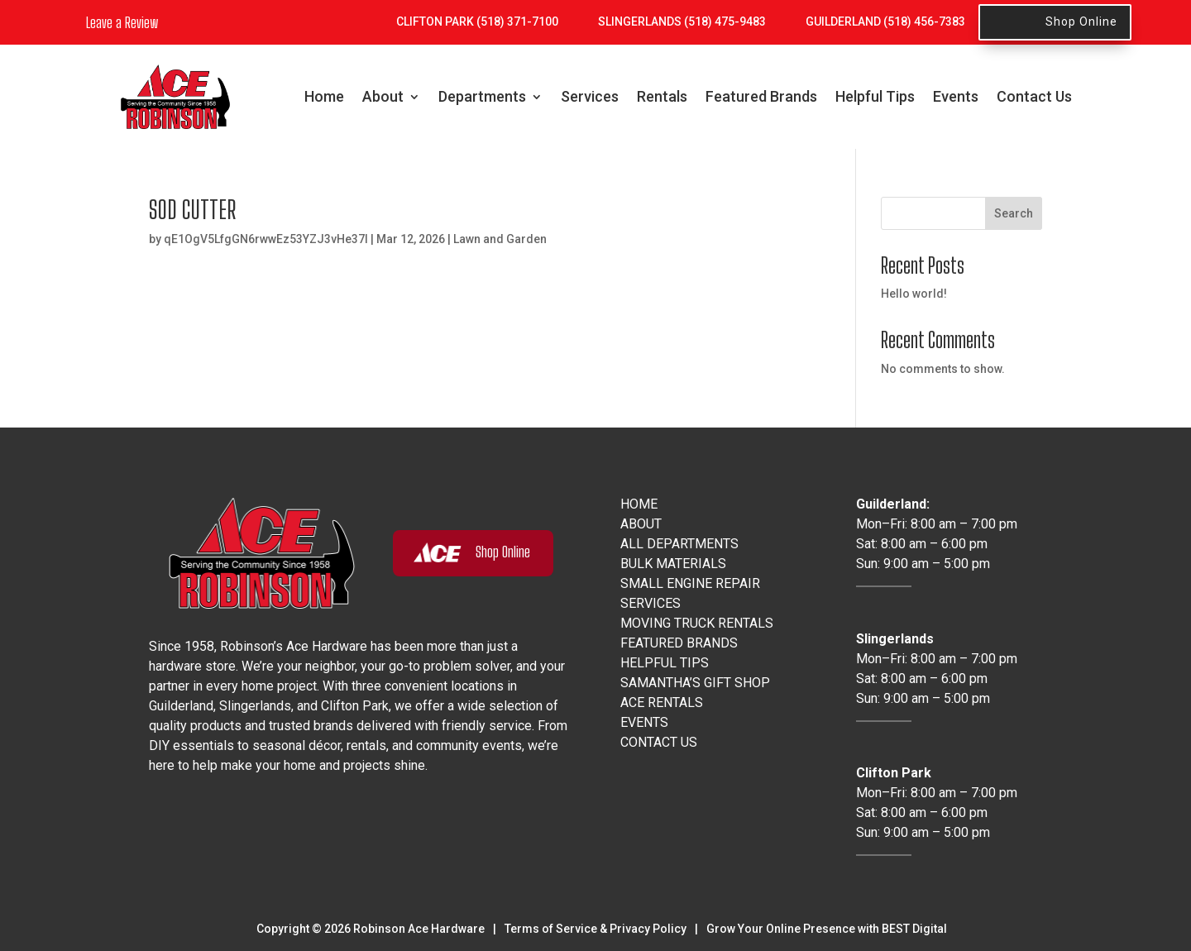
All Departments (679, 544)
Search (1013, 213)
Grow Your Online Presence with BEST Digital (826, 928)
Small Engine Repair (690, 583)
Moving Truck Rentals (696, 623)
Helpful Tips (875, 96)
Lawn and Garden (500, 239)
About (383, 96)
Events (955, 96)
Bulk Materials (673, 563)
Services (590, 96)
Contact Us (1034, 96)
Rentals (662, 96)
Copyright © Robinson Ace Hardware (370, 928)
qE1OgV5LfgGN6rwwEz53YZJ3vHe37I (266, 239)
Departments (482, 96)
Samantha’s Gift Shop (695, 683)
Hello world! (914, 293)
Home (324, 96)
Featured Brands (761, 96)
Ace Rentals (661, 702)
